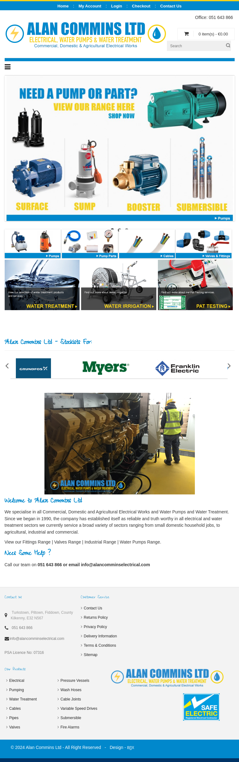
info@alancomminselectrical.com (115, 564)
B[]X (130, 748)
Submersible (71, 718)
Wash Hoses (71, 690)
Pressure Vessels (75, 680)
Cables (15, 708)
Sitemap (91, 655)
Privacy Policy (95, 627)
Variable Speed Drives (79, 708)
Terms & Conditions (100, 645)
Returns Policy (96, 617)
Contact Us (93, 608)
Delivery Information (100, 636)
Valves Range (67, 541)
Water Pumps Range (140, 541)
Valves (14, 727)
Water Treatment (23, 699)
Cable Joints (71, 699)
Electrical (17, 680)
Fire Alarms (70, 727)
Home (63, 6)
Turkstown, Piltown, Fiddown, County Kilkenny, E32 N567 (42, 615)
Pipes (14, 718)
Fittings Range (37, 541)
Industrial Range (100, 541)
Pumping (16, 690)
